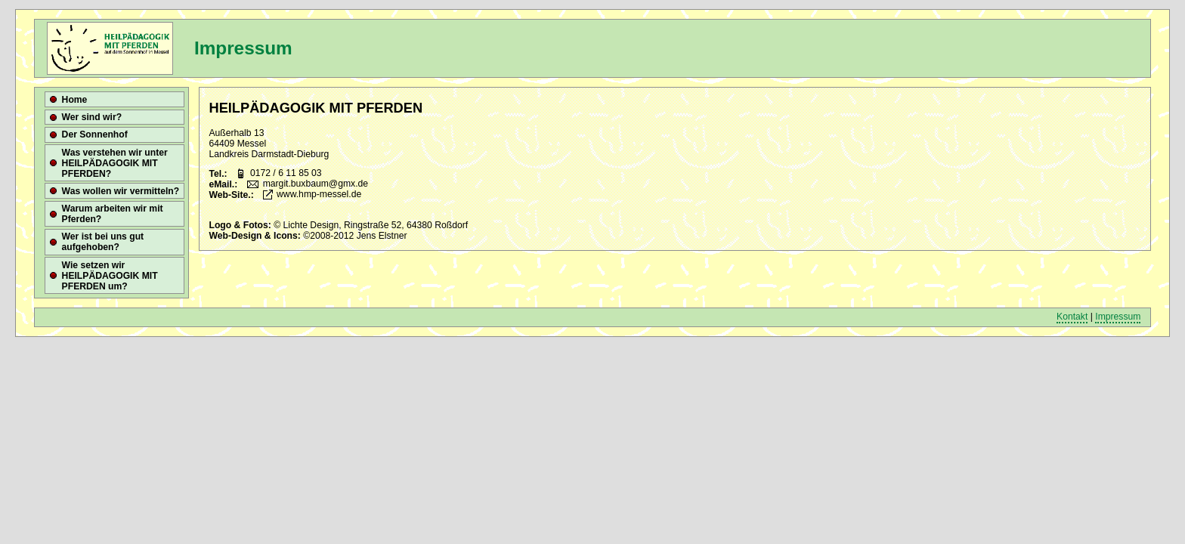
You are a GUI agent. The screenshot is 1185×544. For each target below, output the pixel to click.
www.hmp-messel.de (319, 195)
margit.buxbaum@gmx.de (315, 184)
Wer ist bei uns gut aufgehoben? (103, 241)
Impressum (1117, 316)
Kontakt (1072, 316)
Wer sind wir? (92, 117)
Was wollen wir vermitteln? (121, 191)
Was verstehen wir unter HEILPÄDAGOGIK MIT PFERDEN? (115, 163)
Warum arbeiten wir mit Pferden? (112, 213)
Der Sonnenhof (95, 134)
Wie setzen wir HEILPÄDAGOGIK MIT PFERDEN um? (110, 276)
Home (75, 99)
